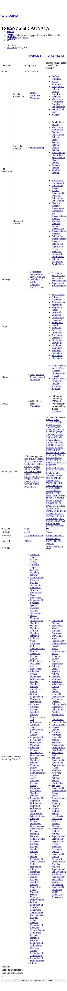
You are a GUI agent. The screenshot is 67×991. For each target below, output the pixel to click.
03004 (49, 532)
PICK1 (27, 487)
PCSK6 (56, 493)
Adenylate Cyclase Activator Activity (56, 777)
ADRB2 (28, 459)
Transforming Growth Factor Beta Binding (58, 747)
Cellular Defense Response (37, 840)
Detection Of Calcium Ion (57, 708)
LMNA (27, 481)
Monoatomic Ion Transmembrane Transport (59, 215)
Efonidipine (57, 343)
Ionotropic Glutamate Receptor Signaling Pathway (34, 709)
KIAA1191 (51, 468)
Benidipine (56, 338)
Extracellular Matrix (57, 637)
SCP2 (55, 506)
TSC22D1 (58, 513)
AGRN (49, 424)
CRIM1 (57, 440)
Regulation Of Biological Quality (36, 603)
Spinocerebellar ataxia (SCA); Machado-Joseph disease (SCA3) (59, 370)
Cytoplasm (56, 79)
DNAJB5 (59, 445)
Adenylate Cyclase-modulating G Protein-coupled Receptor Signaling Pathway (37, 755)
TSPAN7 (35, 56)
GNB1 (62, 452)
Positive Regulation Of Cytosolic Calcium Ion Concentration (58, 195)
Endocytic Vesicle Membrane (35, 641)
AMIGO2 (50, 427)
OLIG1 (57, 490)
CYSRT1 (50, 445)
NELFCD (50, 485)
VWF (62, 521)
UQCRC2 (59, 518)
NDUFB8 (58, 483)
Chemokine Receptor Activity (35, 656)
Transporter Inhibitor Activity (57, 831)
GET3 (56, 452)
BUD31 (27, 461)
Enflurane (56, 297)
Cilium (33, 963)
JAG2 (55, 462)
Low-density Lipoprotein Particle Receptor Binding (57, 821)
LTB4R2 (35, 481)
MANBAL (51, 475)
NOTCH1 (57, 488)
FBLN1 (49, 452)
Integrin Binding (55, 728)
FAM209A (35, 469)
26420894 (56, 411)
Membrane (35, 98)
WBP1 (49, 523)
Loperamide (57, 320)
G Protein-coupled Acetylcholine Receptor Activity (36, 729)
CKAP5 (49, 440)
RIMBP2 (50, 503)
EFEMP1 (50, 447)
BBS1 (35, 459)
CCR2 (27, 464)
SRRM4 (49, 508)
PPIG (55, 495)
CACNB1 (50, 435)
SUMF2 (49, 511)
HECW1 (50, 457)
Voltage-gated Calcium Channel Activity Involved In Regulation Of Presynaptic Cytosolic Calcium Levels (59, 694)
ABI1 (56, 419)
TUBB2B (50, 518)
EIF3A (57, 450)
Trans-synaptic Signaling (36, 621)
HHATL (58, 457)
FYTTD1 (28, 471)
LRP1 (56, 470)
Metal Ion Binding (56, 171)
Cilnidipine (57, 340)
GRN (61, 455)
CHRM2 (41, 464)
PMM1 (49, 495)
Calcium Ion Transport (57, 186)
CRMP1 (49, 442)
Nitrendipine (57, 322)
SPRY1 (62, 506)
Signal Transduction (36, 812)
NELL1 (58, 485)
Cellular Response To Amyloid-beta (58, 261)
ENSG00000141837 (55, 535)
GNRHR (37, 471)
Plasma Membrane (35, 94)
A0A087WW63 (53, 538)
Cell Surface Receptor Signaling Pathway (35, 937)
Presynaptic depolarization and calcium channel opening (59, 277)
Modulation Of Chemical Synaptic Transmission (58, 225)
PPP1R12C (51, 498)
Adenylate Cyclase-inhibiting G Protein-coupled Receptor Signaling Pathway (37, 679)
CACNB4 (59, 435)
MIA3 (57, 480)
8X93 (48, 549)
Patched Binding (37, 816)
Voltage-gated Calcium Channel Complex (58, 90)
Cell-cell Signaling (34, 632)
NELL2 (49, 488)
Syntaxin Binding (56, 166)
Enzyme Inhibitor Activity (56, 811)
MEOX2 (28, 484)
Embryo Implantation (57, 662)
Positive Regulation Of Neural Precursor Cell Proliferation (37, 861)
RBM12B (57, 501)
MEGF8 (49, 480)
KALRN (62, 462)
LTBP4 (56, 473)
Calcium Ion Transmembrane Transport (59, 238)
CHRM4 (28, 466)
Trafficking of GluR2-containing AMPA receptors (37, 283)
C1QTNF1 (51, 432)
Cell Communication (37, 647)
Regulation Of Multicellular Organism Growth (36, 947)
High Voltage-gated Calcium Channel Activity (58, 159)
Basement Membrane (56, 677)
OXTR (36, 484)
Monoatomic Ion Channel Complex (57, 101)
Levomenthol (58, 317)
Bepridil (55, 325)
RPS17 (49, 506)
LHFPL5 (35, 479)
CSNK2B (58, 442)
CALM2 (50, 437)
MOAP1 (50, 483)
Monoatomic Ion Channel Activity (57, 129)
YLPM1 (56, 523)
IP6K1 (49, 462)
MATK (59, 475)
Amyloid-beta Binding (58, 123)
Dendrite (34, 651)
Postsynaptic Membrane (35, 743)
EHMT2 (49, 450)
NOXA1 (50, 490)
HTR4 (41, 476)
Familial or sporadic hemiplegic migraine (57, 385)
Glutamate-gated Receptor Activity (37, 917)
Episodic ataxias (59, 378)
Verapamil (56, 312)
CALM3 (58, 437)
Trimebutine (57, 335)
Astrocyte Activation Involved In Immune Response (57, 737)
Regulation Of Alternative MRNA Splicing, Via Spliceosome (58, 892)
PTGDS (60, 498)
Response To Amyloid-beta (58, 255)
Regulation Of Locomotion (36, 738)
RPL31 (58, 503)
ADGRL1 (58, 422)
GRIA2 (27, 476)
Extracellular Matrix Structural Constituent (57, 629)
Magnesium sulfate (57, 308)
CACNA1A (56, 56)
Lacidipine (56, 345)
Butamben (56, 350)
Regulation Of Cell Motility (36, 954)
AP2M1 (58, 427)
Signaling (34, 636)
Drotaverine (57, 332)
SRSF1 (57, 508)
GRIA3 (35, 476)
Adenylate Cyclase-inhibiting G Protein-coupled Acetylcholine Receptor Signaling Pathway (37, 827)
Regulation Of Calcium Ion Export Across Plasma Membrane (58, 841)
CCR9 (33, 464)
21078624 (22, 38)
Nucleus (55, 76)
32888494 (34, 406)
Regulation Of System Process (37, 959)
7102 (26, 529)
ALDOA (57, 424)
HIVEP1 (50, 460)
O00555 (57, 541)
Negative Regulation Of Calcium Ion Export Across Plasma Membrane (58, 763)
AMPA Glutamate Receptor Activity (34, 782)
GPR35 (36, 474)
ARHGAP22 (52, 429)
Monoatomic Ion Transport (58, 181)
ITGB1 (27, 479)
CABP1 (59, 432)
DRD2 (27, 469)
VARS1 (49, 521)
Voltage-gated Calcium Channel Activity (58, 139)
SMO (33, 487)
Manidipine (57, 348)
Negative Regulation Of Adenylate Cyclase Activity (37, 926)
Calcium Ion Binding (57, 621)
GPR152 (28, 474)
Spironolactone (58, 302)
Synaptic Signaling (34, 626)
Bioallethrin (57, 353)
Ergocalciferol (58, 294)
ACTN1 (49, 422)
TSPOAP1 (59, 516)
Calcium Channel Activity (55, 147)
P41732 (27, 541)
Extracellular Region (57, 753)
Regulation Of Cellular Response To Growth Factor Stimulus (58, 859)
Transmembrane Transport (59, 232)
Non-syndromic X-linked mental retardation (37, 377)
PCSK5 (49, 493)
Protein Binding (37, 147)
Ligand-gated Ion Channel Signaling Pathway (36, 792)
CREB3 (36, 466)
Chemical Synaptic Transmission (58, 206)
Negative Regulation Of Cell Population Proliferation (59, 871)
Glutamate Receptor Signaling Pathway (34, 848)
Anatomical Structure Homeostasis (36, 590)
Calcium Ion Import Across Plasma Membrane (58, 248)
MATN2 (49, 478)
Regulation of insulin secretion (59, 284)
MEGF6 (57, 478)
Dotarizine (56, 330)
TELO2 (49, 513)
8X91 (60, 546)
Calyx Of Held (58, 724)
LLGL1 (49, 470)
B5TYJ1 (50, 541)
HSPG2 (57, 460)
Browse (10, 31)
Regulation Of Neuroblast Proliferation (36, 800)
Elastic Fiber (57, 783)
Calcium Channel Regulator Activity (56, 670)
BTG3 (41, 459)
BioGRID (11, 47)
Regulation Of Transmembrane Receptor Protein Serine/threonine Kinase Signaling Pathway (59, 650)
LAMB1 (60, 468)
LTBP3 (49, 473)
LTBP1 (62, 470)
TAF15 (63, 511)
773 (47, 529)
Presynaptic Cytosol (57, 850)
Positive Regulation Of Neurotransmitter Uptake (37, 772)
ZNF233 (60, 526)
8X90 (55, 546)
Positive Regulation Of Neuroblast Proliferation (36, 698)
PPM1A (62, 495)
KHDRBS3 (51, 465)
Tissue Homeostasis (36, 596)
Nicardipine (57, 305)
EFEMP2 (59, 447)
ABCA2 (49, 419)
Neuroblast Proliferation (35, 807)
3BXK (49, 546)
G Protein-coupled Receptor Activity (34, 558)
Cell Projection (58, 107)
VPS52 (56, 521)
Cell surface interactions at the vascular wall (37, 274)
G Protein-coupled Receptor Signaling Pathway (34, 570)
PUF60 (49, 501)
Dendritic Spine (37, 900)
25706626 (56, 401)
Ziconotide (56, 327)
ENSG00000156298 (33, 535)
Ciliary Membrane (35, 870)
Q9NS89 (50, 543)
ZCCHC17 (51, 526)
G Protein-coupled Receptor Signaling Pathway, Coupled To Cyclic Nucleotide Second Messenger (35, 885)
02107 (27, 532)
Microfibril (57, 681)
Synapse (55, 114)
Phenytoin (56, 299)
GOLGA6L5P (52, 455)
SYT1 (56, 511)
